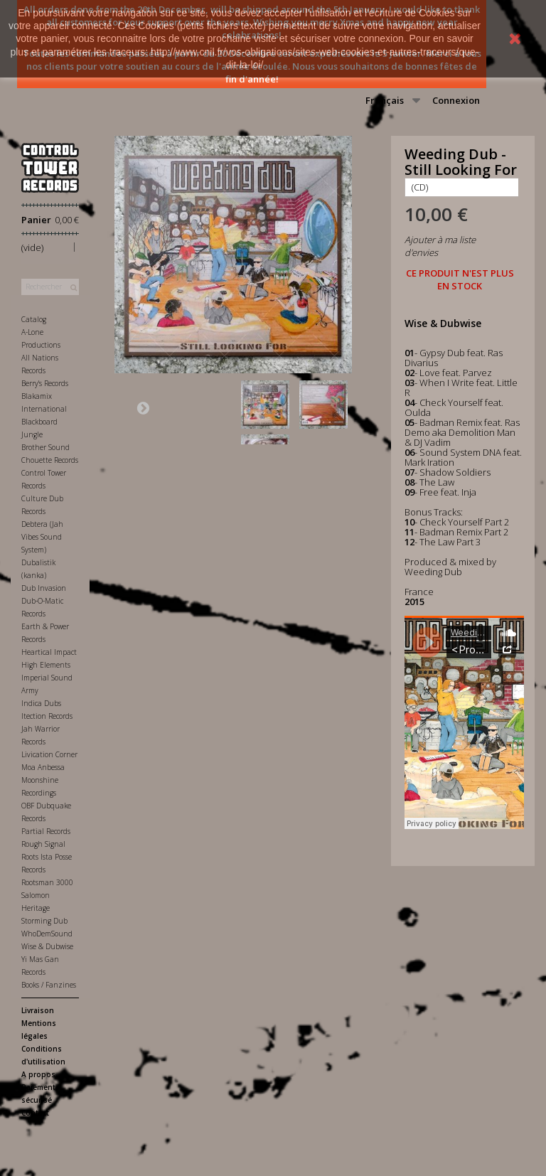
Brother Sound (45, 447)
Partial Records (45, 831)
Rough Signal (43, 844)
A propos (38, 1074)
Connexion (456, 100)
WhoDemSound (47, 934)
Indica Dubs (41, 703)
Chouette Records (49, 460)
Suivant (143, 407)
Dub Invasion (43, 588)
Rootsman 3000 (47, 882)
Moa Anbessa (43, 767)
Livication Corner (49, 754)
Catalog (33, 319)
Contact (35, 1113)
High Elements (45, 665)
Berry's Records (44, 383)
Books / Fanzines (48, 985)
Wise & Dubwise (47, 946)
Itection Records (47, 716)
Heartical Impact (49, 652)
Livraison (37, 1010)
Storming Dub (44, 921)
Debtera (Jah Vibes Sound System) (42, 537)
